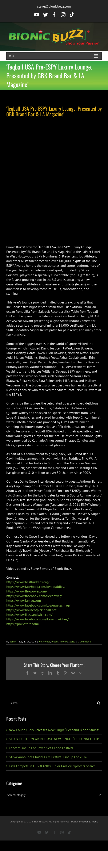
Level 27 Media (90, 821)
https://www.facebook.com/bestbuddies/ (35, 586)
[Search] (99, 703)
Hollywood (44, 641)
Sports (71, 641)
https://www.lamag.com (23, 600)
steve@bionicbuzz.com (54, 6)
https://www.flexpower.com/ (26, 591)
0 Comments (84, 641)
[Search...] (51, 703)
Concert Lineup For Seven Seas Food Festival (41, 748)
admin (13, 641)
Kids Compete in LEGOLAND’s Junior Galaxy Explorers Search (52, 766)
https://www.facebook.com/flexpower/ (34, 596)
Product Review (59, 641)
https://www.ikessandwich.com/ (29, 614)
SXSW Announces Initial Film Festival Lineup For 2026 (48, 757)
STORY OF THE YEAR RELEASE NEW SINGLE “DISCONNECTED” (54, 739)
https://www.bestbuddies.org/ (27, 582)
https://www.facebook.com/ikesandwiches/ (37, 619)
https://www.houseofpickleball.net (31, 610)
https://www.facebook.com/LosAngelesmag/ (38, 605)
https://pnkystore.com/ (22, 624)
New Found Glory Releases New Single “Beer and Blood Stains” (54, 730)
